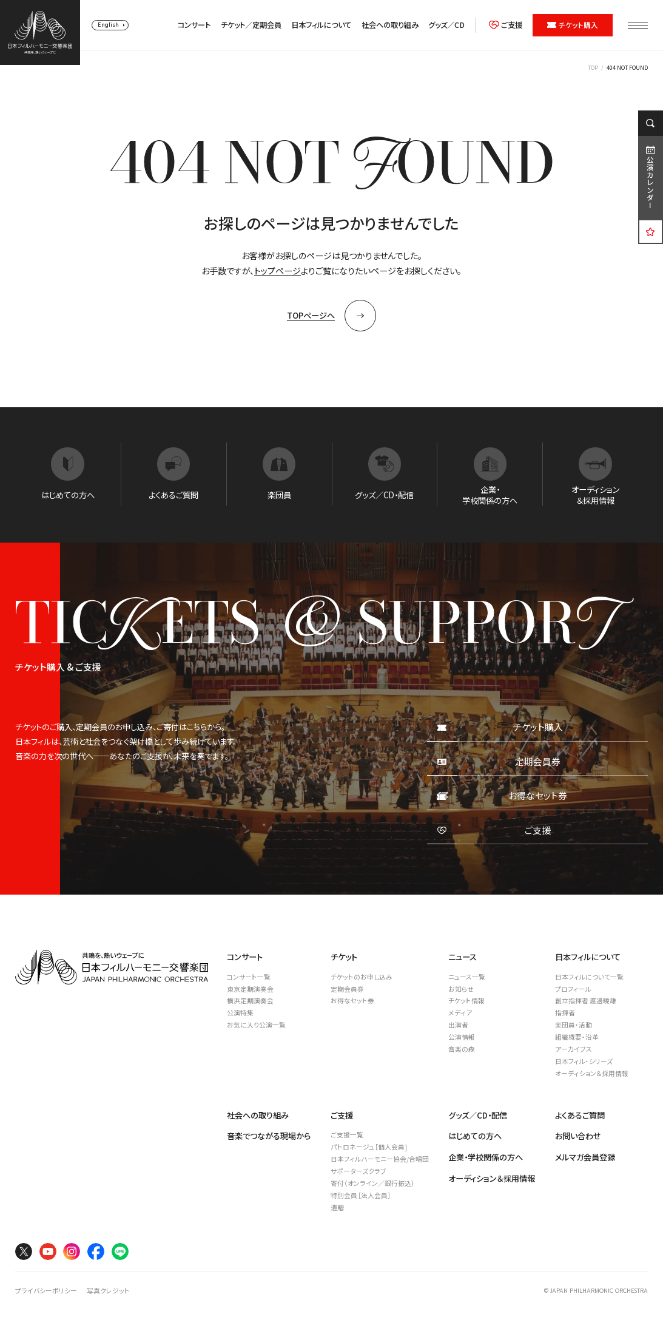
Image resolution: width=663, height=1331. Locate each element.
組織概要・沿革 (577, 1036)
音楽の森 (461, 1049)
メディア (460, 1012)
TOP (593, 68)
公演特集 (240, 1012)
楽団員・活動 (573, 1024)
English (108, 25)
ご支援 (506, 25)
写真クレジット (108, 1291)
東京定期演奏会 (250, 989)
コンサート (194, 25)
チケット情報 (466, 1000)
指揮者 (565, 1012)
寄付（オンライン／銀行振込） (373, 1183)
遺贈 (337, 1207)
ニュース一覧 (466, 976)
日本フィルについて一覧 (589, 976)
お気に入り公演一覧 (256, 1024)
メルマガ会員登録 (585, 1157)
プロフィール (573, 989)
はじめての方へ (475, 1136)
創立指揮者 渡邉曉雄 (585, 1000)
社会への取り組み (390, 25)
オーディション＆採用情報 (591, 1073)
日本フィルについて (321, 25)
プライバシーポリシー (46, 1291)
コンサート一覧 (249, 976)
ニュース (462, 957)
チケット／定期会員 (251, 25)
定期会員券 (347, 989)
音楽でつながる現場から (269, 1136)
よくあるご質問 (580, 1115)
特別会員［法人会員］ (361, 1195)
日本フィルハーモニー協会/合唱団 (380, 1158)
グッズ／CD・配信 (477, 1115)
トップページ (277, 271)
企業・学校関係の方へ (485, 1157)
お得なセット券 (352, 1000)
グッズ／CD (446, 25)
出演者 (458, 1024)
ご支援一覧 (347, 1134)
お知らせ (461, 989)
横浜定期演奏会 (250, 1000)
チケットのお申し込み (361, 976)
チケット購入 (573, 25)
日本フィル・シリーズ (584, 1061)
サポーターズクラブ (358, 1171)
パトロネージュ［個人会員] (369, 1146)
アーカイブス (573, 1049)
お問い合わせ (578, 1136)
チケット (344, 957)
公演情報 (461, 1036)
